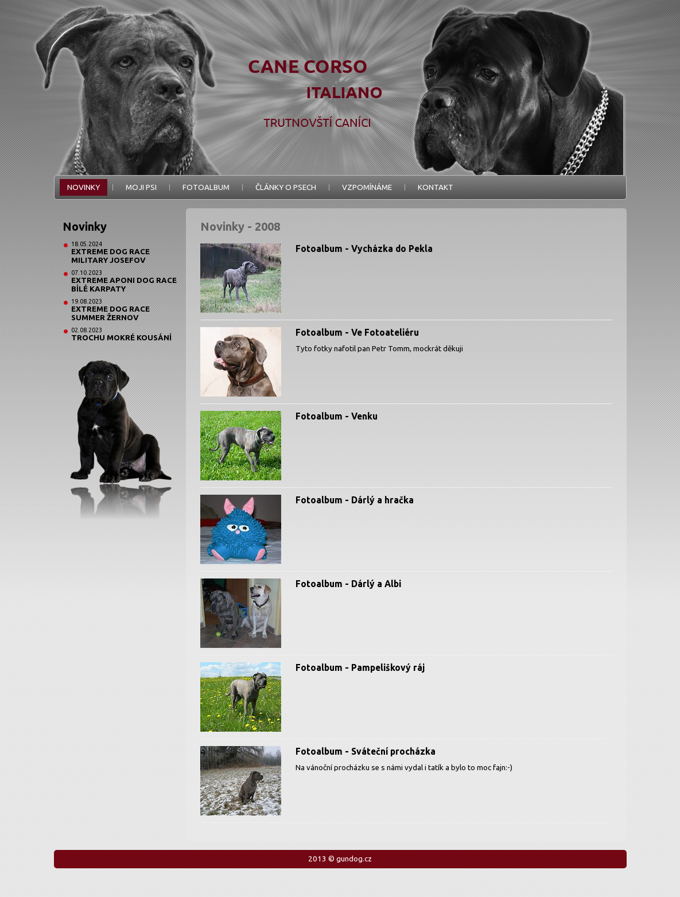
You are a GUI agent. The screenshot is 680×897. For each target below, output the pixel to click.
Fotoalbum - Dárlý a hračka (355, 500)
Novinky (83, 187)
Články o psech (285, 187)
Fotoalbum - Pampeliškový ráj (360, 667)
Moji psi (141, 187)
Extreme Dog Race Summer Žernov (110, 313)
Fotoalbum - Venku (337, 416)
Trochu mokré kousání (121, 337)
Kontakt (435, 187)
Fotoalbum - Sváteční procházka (366, 751)
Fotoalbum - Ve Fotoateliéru (357, 332)
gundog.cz (354, 859)
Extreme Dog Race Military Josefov (110, 256)
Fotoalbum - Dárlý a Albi (348, 583)
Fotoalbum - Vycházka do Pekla (364, 248)
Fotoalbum (206, 187)
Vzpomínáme (367, 187)
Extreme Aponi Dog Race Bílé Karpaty (124, 284)
